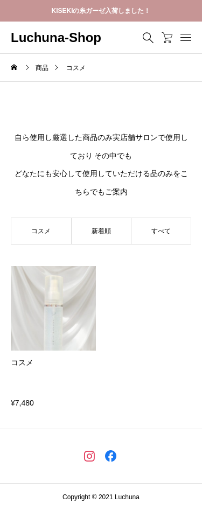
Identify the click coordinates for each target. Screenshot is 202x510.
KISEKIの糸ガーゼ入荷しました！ (100, 11)
